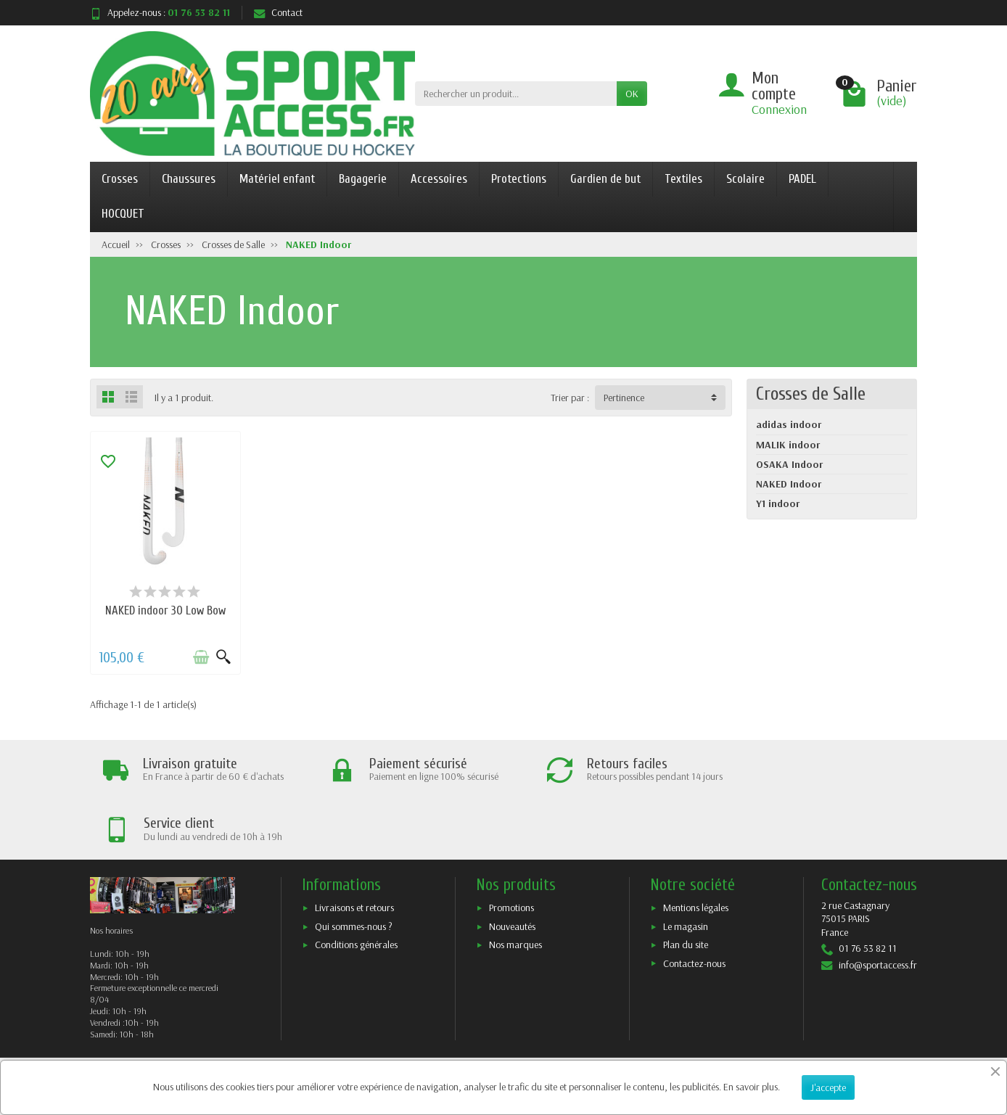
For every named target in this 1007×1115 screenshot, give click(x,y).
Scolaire (745, 179)
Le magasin (685, 865)
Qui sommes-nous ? (353, 865)
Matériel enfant (277, 179)
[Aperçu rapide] (222, 656)
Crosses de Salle (811, 394)
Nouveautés (512, 865)
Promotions (511, 847)
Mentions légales (695, 847)
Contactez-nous (694, 902)
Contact (278, 12)
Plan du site (685, 884)
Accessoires (439, 179)
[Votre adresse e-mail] (474, 1026)
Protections (518, 179)
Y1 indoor (778, 503)
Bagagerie (363, 179)
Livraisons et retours (354, 847)
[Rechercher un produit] (516, 93)
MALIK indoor (788, 444)
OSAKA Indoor (789, 464)
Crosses (120, 179)
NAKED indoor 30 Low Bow (164, 609)
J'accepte (828, 1087)
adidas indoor (788, 424)
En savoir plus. (751, 1086)
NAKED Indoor (788, 483)
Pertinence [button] (624, 397)
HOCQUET (123, 214)
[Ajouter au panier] (199, 656)
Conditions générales (356, 884)
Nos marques (515, 884)
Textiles (683, 179)
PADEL (802, 179)
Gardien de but (605, 179)
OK (631, 93)
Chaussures (188, 179)
